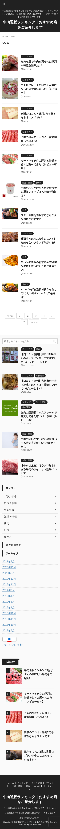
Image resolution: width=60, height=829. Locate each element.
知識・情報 (17, 786)
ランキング (23, 783)
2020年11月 (9, 567)
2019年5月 (8, 590)
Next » (34, 322)
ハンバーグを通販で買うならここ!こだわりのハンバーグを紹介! (39, 293)
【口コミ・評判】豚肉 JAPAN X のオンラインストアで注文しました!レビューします (38, 358)
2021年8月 (8, 561)
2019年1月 (8, 607)
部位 (28, 786)
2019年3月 (8, 601)
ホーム (11, 783)
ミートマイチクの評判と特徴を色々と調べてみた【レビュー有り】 (39, 164)
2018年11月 (9, 619)
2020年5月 (8, 573)
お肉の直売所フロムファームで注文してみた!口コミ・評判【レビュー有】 (39, 416)
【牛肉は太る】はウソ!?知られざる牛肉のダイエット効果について (39, 469)
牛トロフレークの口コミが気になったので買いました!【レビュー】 (39, 89)
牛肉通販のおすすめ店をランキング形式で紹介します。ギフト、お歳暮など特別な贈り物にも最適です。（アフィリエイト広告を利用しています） (30, 813)
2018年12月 (9, 613)
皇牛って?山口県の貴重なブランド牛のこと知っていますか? (39, 755)
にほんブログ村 (12, 645)
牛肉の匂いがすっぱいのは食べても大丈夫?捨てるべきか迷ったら (39, 443)
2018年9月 (8, 630)
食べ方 (37, 786)
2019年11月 (9, 584)
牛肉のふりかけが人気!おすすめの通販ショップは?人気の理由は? (39, 192)
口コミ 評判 (37, 783)
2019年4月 (8, 596)
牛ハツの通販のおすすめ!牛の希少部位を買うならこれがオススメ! (39, 266)
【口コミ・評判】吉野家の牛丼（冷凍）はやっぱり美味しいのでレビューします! (39, 385)
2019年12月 (9, 578)
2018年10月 (9, 624)
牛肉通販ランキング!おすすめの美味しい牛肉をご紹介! (38, 674)
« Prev (9, 315)
